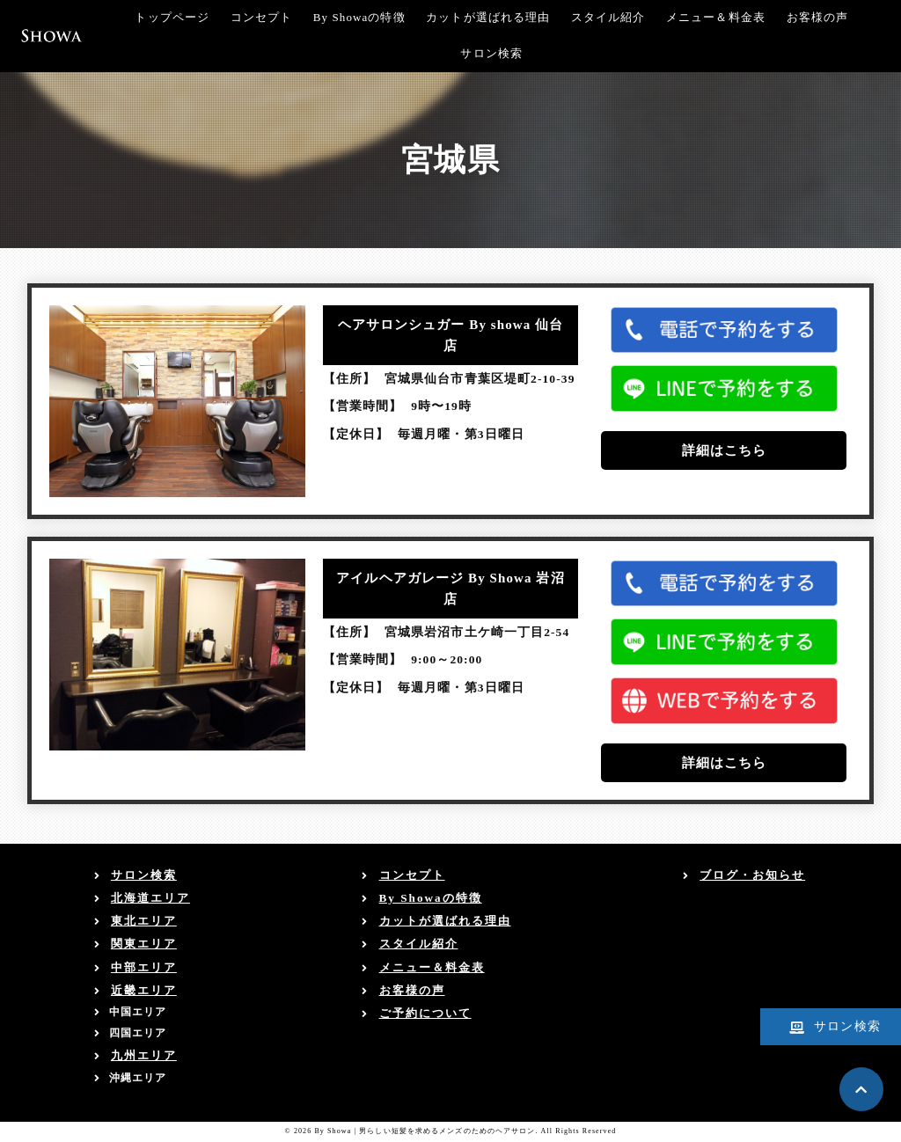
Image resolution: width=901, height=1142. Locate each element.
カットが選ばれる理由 (488, 17)
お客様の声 (818, 17)
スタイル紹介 (608, 17)
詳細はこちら (724, 450)
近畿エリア (144, 990)
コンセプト (262, 17)
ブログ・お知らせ (752, 875)
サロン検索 (491, 53)
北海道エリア (150, 897)
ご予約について (425, 1013)
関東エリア (144, 943)
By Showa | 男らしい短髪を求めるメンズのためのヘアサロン (424, 1131)
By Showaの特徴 (359, 17)
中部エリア (144, 967)
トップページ (172, 17)
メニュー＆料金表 (715, 17)
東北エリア (144, 920)
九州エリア (144, 1055)
